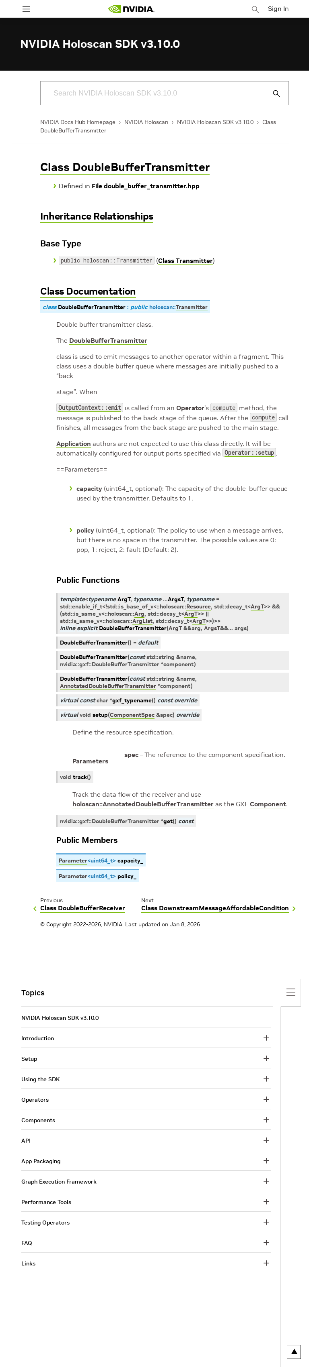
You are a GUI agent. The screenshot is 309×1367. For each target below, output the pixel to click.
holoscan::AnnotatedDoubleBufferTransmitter (143, 804)
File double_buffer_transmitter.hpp (146, 186)
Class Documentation (88, 291)
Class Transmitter (185, 260)
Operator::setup (249, 453)
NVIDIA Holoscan (146, 122)
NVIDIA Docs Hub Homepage (77, 122)
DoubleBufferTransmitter (108, 340)
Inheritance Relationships (96, 216)
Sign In (278, 8)
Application (73, 443)
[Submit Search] (272, 93)
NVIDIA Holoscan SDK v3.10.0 (215, 122)
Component (268, 804)
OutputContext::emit (89, 408)
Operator (190, 408)
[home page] (131, 9)
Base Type (60, 243)
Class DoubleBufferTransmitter (125, 167)
